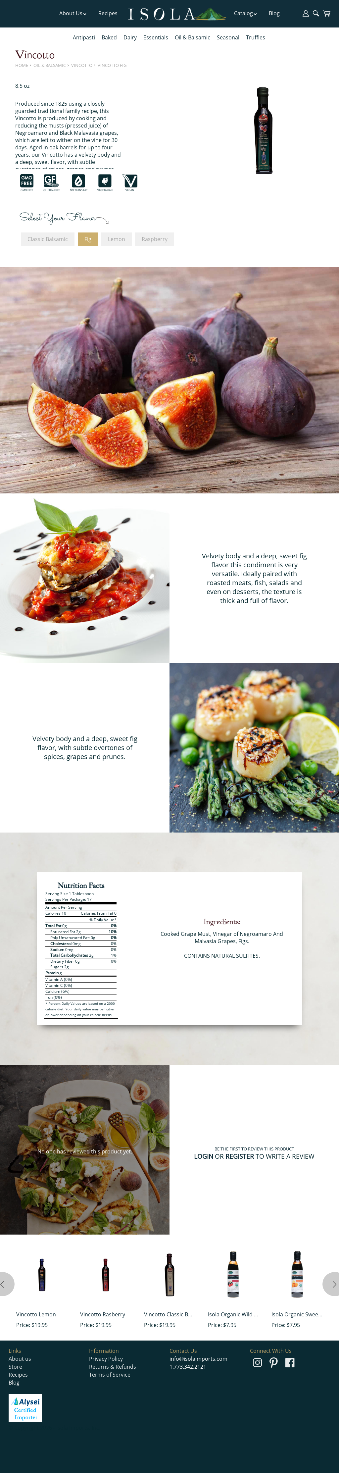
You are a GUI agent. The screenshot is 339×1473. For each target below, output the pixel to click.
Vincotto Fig (112, 65)
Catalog (245, 13)
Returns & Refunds (112, 1366)
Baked (109, 37)
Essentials (155, 37)
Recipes (108, 13)
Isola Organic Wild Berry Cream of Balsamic (233, 1314)
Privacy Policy (106, 1358)
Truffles (255, 37)
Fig (87, 239)
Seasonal (228, 37)
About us (20, 1358)
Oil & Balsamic (192, 37)
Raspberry (155, 239)
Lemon (116, 239)
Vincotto (81, 65)
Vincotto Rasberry (102, 1314)
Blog (274, 13)
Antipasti (84, 37)
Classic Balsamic (47, 239)
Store (15, 1366)
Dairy (130, 37)
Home (21, 65)
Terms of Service (109, 1374)
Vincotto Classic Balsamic (169, 1314)
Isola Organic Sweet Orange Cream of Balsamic (296, 1314)
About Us (73, 13)
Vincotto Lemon (36, 1314)
